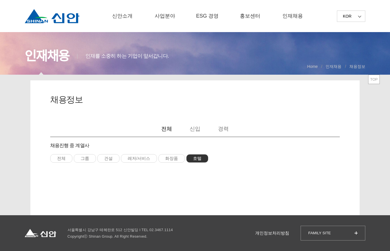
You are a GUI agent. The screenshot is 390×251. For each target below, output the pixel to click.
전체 (166, 129)
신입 (195, 129)
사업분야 (165, 16)
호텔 (197, 158)
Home (312, 66)
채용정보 (357, 66)
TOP (374, 79)
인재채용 (292, 16)
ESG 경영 (207, 16)
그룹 (85, 158)
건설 (108, 158)
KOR (347, 16)
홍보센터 (250, 16)
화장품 (171, 158)
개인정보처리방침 (272, 233)
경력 (223, 129)
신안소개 (122, 16)
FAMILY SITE (319, 233)
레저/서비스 (139, 158)
